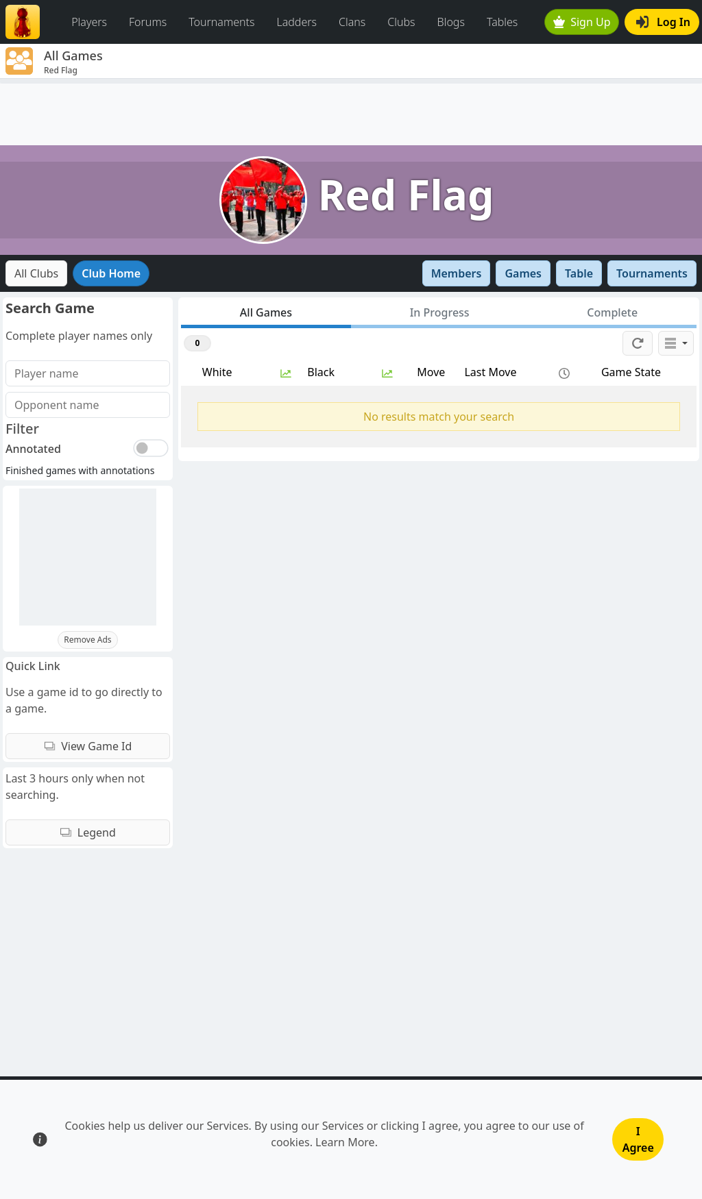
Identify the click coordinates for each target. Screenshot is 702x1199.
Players (89, 21)
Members (456, 273)
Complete (612, 312)
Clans (352, 21)
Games (523, 273)
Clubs (401, 21)
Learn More (345, 1142)
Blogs (451, 21)
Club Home (111, 273)
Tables (502, 21)
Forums (148, 21)
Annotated (33, 448)
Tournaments (221, 21)
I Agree (638, 1139)
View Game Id (88, 746)
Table (579, 273)
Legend (88, 832)
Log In (663, 21)
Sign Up (582, 21)
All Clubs (36, 273)
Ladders (296, 21)
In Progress (440, 312)
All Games (266, 312)
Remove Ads (87, 639)
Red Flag (406, 194)
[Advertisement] (351, 114)
